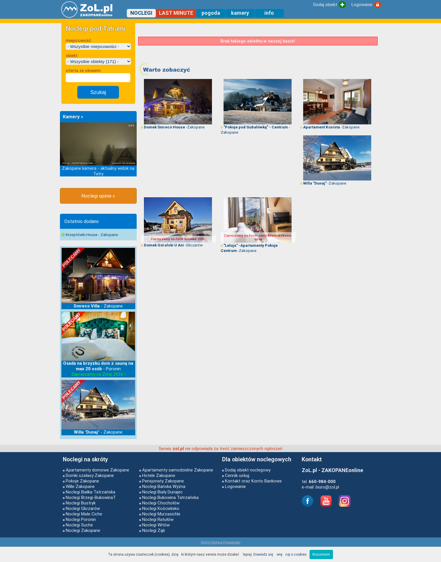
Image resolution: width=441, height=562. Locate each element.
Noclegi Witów (156, 525)
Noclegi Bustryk (81, 503)
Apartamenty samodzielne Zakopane (177, 470)
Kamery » (73, 116)
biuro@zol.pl (327, 487)
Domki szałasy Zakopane (90, 475)
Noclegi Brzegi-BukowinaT (91, 497)
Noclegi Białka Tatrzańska (90, 492)
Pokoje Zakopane (82, 481)
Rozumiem (321, 554)
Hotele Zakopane (158, 475)
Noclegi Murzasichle (161, 514)
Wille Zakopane (80, 486)
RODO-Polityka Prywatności (220, 542)
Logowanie (235, 486)
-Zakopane (173, 127)
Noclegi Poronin (81, 519)
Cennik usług (237, 475)
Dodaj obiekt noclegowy (247, 470)
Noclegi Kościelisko (160, 508)
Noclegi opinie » (98, 196)
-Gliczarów (172, 245)
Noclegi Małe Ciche (84, 514)
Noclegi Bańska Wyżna (163, 486)
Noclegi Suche (79, 525)
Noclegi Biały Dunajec (162, 492)
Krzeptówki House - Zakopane (92, 234)
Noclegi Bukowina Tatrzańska (170, 497)
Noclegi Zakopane (83, 530)
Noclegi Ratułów (157, 519)
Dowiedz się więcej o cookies (280, 554)
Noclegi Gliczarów (83, 508)
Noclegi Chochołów (161, 503)
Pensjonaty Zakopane (163, 481)
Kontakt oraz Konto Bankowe (253, 481)
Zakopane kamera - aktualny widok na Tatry (98, 170)
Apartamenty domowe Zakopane (97, 470)
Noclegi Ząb (153, 530)
